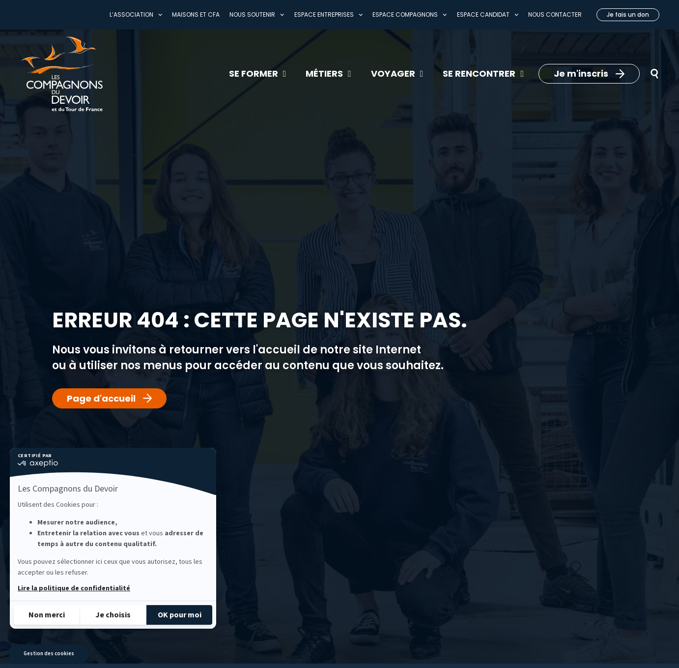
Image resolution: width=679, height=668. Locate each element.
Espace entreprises (328, 15)
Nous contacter (555, 14)
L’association (136, 15)
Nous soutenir (256, 15)
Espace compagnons (409, 15)
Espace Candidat (487, 15)
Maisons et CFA (196, 14)
